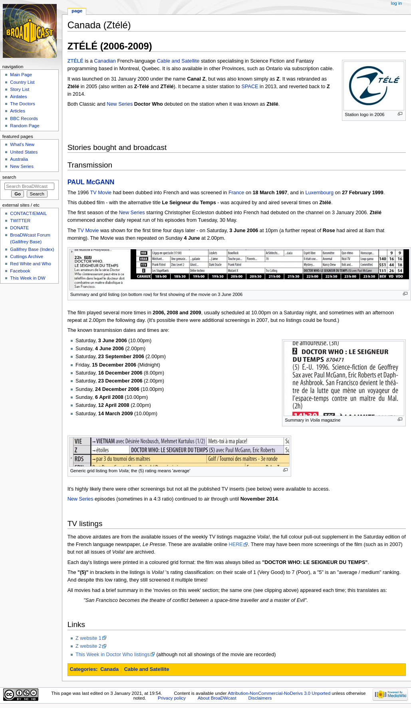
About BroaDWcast (217, 698)
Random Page (24, 125)
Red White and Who (30, 263)
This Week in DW (27, 278)
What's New (22, 144)
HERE (236, 544)
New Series (120, 104)
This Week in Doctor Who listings (112, 654)
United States (24, 152)
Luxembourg (319, 192)
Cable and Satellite (178, 61)
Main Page (21, 74)
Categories (83, 669)
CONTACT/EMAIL (28, 213)
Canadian (105, 61)
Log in (396, 3)
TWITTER (20, 220)
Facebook (20, 270)
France (236, 192)
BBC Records (24, 118)
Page (76, 10)
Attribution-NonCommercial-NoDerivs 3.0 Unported (279, 693)
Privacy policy (172, 698)
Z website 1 (88, 638)
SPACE (249, 86)
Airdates (18, 96)
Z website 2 (88, 646)
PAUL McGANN (91, 181)
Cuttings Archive (26, 256)
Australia (19, 159)
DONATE (19, 227)
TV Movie (101, 192)
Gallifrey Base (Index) (32, 249)
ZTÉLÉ (75, 61)
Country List (22, 82)
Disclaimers (260, 698)
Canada (109, 669)
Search (9, 177)
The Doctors (22, 103)
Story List (19, 89)
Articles (17, 110)
